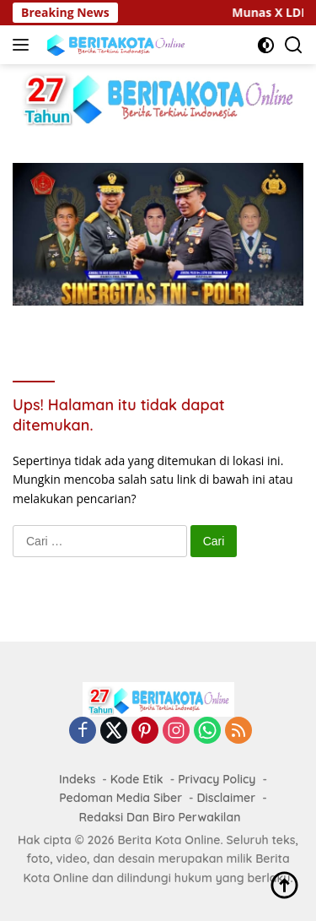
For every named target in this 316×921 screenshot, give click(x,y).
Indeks (77, 779)
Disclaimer (226, 797)
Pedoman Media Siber (120, 797)
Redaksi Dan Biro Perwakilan (160, 817)
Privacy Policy (216, 779)
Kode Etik (136, 779)
